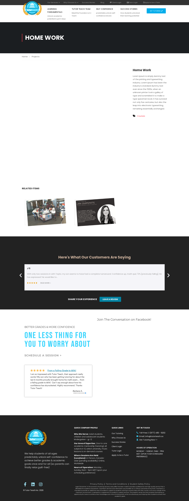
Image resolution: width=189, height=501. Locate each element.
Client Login (115, 2)
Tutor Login (132, 2)
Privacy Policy (96, 484)
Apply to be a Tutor (151, 2)
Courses (141, 116)
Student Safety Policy (140, 484)
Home (25, 56)
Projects (36, 56)
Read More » (45, 283)
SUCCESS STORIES (128, 9)
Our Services (52, 2)
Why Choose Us (69, 2)
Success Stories (88, 2)
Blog (102, 2)
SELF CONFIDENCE (104, 9)
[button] (20, 275)
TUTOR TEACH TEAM (81, 9)
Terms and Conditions (116, 484)
